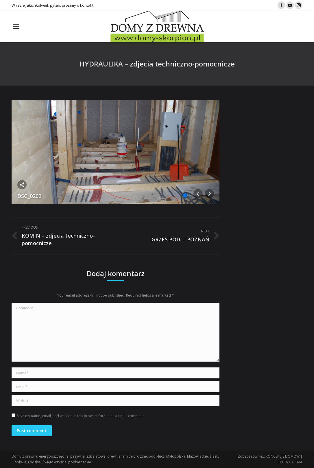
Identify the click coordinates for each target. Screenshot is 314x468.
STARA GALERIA (290, 462)
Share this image (22, 184)
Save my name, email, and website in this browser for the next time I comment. (81, 415)
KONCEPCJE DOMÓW (283, 456)
